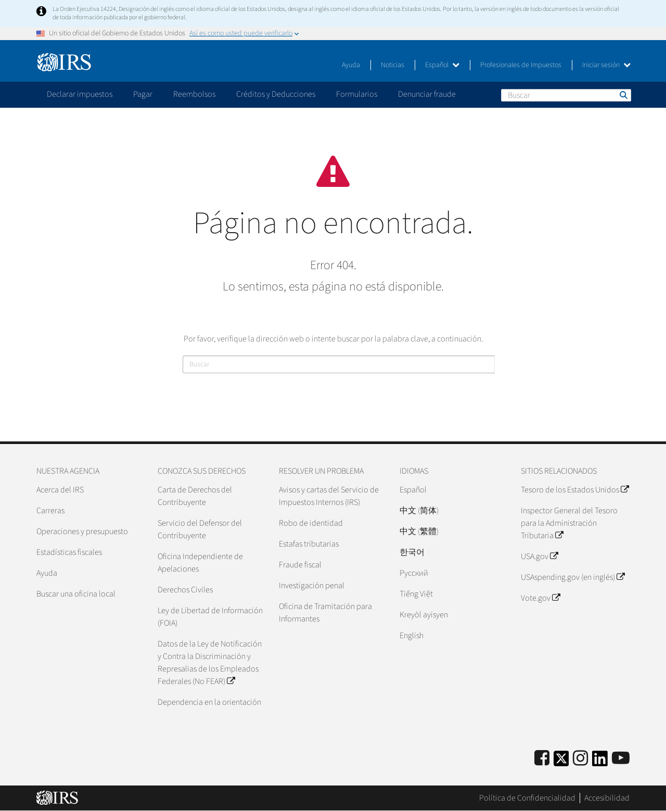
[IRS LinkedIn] (600, 762)
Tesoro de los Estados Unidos (575, 490)
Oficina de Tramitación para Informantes (325, 613)
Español (442, 65)
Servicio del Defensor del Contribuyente (200, 529)
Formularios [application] (356, 94)
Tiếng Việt (416, 594)
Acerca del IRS (60, 490)
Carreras (50, 510)
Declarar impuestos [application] (79, 94)
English (412, 635)
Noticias (392, 65)
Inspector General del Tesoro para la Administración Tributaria (569, 523)
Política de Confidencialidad (527, 798)
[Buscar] (566, 95)
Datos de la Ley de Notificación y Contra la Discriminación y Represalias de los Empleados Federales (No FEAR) (210, 662)
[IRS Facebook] (541, 758)
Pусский (414, 573)
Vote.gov (540, 598)
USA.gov (539, 556)
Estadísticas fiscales (69, 552)
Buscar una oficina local (76, 594)
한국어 (412, 552)
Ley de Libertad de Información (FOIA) (210, 617)
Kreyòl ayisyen (424, 614)
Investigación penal (311, 585)
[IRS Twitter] (561, 762)
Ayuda (351, 65)
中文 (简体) (419, 510)
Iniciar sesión (606, 65)
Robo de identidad (311, 523)
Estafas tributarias (309, 544)
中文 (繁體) (419, 531)
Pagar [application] (142, 94)
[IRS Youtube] (621, 758)
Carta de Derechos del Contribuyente (195, 496)
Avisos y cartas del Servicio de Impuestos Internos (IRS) (329, 496)
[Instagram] (580, 758)
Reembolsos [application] (194, 94)
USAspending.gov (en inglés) (572, 577)
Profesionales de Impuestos (520, 65)
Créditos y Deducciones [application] (275, 94)
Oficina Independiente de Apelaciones (200, 563)
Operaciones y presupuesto (82, 531)
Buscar (623, 95)
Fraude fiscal (300, 565)
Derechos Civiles (185, 589)
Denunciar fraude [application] (427, 94)
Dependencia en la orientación (209, 702)
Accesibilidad (607, 798)
